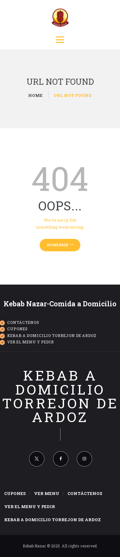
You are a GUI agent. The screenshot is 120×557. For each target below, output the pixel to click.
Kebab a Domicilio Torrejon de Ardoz (51, 335)
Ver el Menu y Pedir (30, 341)
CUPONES (17, 328)
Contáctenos (23, 322)
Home (35, 95)
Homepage (57, 244)
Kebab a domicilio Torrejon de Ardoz (60, 396)
